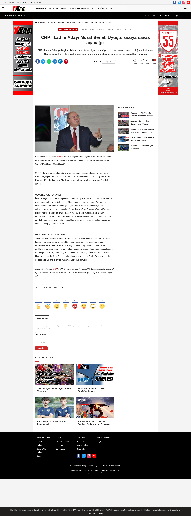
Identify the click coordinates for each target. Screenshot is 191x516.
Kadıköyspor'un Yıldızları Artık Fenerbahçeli (51, 424)
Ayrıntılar (92, 513)
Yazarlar (180, 15)
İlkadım (60, 157)
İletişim (11, 2)
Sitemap (77, 467)
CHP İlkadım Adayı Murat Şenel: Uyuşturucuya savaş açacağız (88, 22)
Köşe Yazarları (61, 447)
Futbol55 (53, 8)
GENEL (40, 443)
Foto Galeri (165, 15)
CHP (54, 269)
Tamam (100, 513)
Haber (63, 8)
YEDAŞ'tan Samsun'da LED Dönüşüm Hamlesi (91, 391)
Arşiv (99, 443)
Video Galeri (148, 15)
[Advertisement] (95, 83)
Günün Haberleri (103, 439)
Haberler (43, 22)
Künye (3, 2)
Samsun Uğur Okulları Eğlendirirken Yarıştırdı (54, 391)
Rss (71, 467)
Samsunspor (40, 8)
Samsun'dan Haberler (79, 8)
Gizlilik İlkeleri (36, 2)
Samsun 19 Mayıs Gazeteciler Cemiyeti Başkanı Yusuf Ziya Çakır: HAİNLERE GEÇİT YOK (94, 424)
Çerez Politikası (22, 2)
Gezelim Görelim (99, 8)
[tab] (42, 319)
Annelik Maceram (43, 439)
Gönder (41, 349)
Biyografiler (81, 450)
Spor (39, 457)
